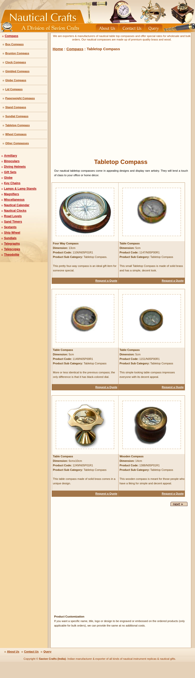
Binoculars (12, 161)
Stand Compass (15, 107)
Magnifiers (11, 194)
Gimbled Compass (17, 71)
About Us (13, 651)
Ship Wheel (12, 232)
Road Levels (13, 216)
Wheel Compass (16, 134)
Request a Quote (106, 280)
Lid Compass (14, 89)
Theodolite (11, 254)
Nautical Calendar (16, 205)
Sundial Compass (16, 116)
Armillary (10, 155)
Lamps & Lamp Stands (20, 188)
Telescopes (12, 249)
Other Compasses (17, 143)
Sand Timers (13, 221)
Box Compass (14, 44)
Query (47, 651)
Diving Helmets (15, 166)
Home (58, 49)
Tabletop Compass (17, 125)
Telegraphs (12, 243)
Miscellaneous (14, 199)
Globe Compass (15, 80)
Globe (8, 177)
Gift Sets (10, 172)
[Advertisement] (85, 103)
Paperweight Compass (20, 98)
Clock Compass (15, 62)
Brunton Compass (17, 53)
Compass (11, 36)
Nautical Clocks (15, 210)
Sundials (10, 238)
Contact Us (31, 651)
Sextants (10, 227)
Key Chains (12, 183)
